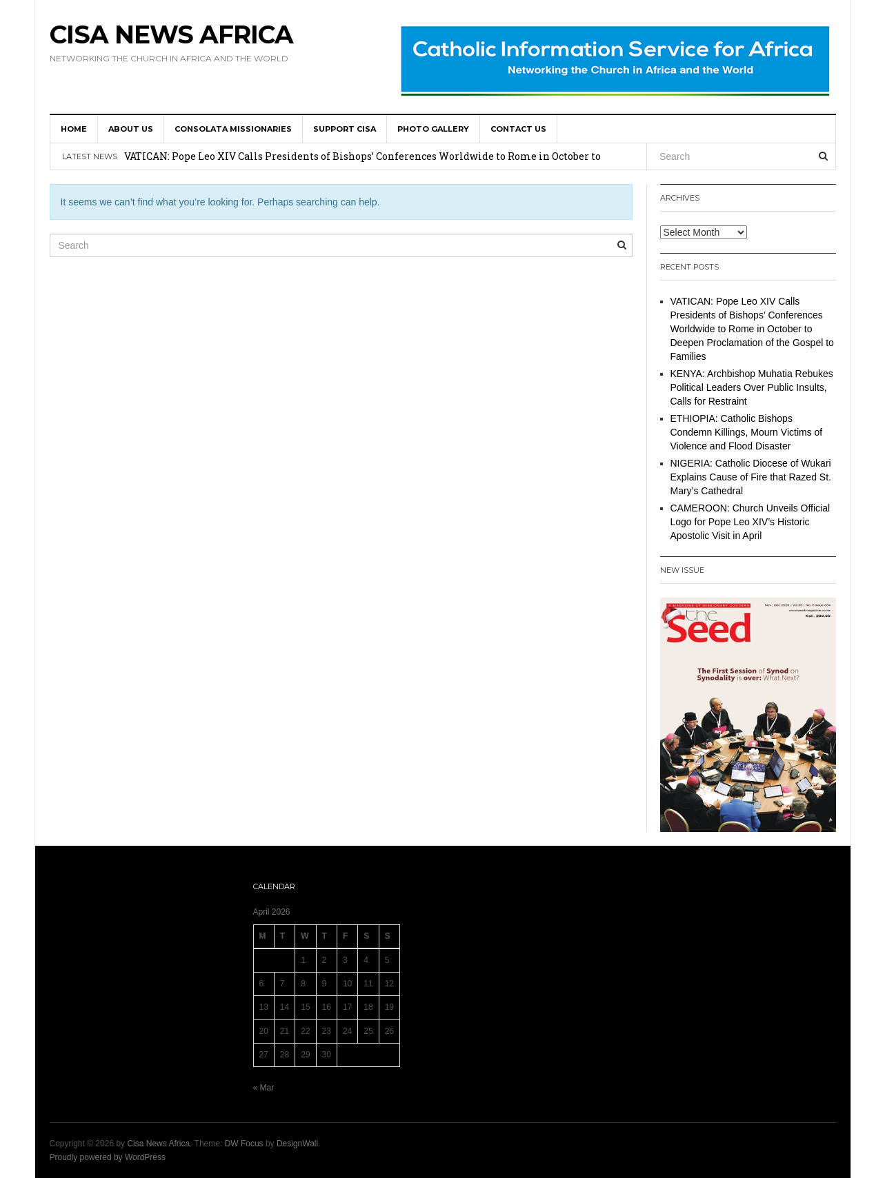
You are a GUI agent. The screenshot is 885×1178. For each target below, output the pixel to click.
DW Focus (244, 1143)
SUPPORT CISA (344, 129)
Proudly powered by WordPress (108, 1157)
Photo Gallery (433, 129)
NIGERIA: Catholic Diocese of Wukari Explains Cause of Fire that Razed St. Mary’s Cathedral (750, 477)
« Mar (264, 1088)
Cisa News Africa (171, 34)
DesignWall (297, 1143)
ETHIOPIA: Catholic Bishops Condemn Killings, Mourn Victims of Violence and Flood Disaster (746, 432)
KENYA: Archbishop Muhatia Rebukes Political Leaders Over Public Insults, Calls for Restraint (751, 387)
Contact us (518, 129)
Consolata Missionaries (233, 129)
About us (130, 129)
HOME (74, 129)
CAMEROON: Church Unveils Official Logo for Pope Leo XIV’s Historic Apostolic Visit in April (750, 521)
